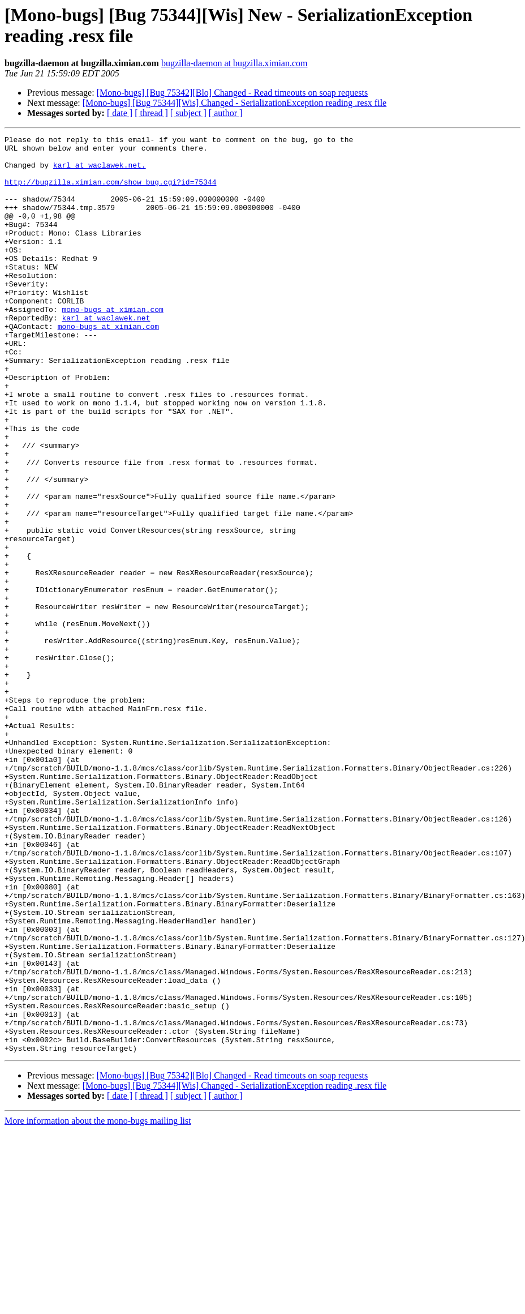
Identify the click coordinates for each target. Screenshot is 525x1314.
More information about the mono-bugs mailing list (98, 1304)
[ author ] (226, 113)
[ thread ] (151, 113)
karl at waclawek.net (106, 355)
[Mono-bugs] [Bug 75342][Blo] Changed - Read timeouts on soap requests (232, 92)
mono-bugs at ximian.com (112, 345)
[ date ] (119, 113)
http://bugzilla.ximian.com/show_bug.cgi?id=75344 (110, 192)
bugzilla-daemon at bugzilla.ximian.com (234, 63)
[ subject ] (188, 113)
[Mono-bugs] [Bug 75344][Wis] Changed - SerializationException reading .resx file (234, 103)
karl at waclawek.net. (99, 171)
